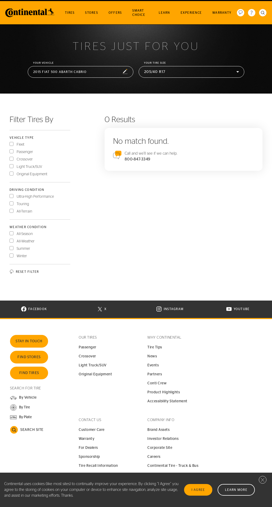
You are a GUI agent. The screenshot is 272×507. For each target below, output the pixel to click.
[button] (80, 72)
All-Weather (26, 241)
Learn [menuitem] (164, 12)
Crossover (25, 159)
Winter (22, 256)
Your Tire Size (155, 63)
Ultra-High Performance (35, 197)
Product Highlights (163, 392)
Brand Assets (158, 430)
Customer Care (92, 430)
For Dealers (88, 448)
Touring (23, 204)
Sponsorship (89, 457)
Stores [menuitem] (91, 12)
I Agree (198, 489)
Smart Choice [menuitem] (138, 12)
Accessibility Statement (167, 401)
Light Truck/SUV (29, 167)
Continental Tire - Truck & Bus (172, 466)
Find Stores (29, 357)
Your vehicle (43, 63)
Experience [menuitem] (191, 12)
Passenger (25, 152)
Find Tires (29, 373)
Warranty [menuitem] (221, 12)
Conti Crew (157, 383)
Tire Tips (154, 347)
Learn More (236, 489)
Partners (154, 374)
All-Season (25, 234)
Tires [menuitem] (69, 12)
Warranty (86, 439)
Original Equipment (32, 174)
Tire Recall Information (98, 466)
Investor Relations (163, 439)
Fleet (20, 144)
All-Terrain (24, 211)
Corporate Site (159, 448)
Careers (154, 457)
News (152, 356)
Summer (23, 249)
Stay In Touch (29, 341)
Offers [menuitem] (115, 12)
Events (153, 365)
